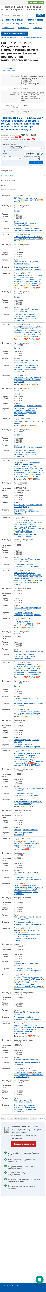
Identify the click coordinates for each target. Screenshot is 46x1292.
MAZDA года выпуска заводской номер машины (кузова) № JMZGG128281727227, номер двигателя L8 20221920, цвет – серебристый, (28, 890)
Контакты (37, 28)
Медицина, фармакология (24, 833)
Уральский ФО (19, 505)
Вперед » (42, 1118)
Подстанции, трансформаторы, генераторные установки (26, 512)
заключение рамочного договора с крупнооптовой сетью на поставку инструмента (27, 380)
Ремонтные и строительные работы (24, 657)
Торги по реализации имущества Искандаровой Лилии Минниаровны (28, 713)
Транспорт (18, 564)
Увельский (19, 790)
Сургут (26, 507)
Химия (16, 1062)
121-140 (33, 1118)
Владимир (25, 610)
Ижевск (27, 225)
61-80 (10, 1118)
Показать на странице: (32, 157)
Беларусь (17, 651)
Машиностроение (21, 703)
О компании (23, 28)
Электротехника (20, 510)
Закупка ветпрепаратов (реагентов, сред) (28, 803)
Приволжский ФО (20, 223)
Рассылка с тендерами (12, 24)
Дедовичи (25, 919)
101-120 (25, 1118)
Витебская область (30, 830)
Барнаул (17, 1014)
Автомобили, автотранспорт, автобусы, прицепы (27, 565)
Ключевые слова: (9, 144)
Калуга (24, 311)
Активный (30, 154)
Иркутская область (34, 406)
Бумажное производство (32, 230)
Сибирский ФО (19, 406)
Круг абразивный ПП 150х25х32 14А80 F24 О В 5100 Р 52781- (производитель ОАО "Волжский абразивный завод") (28, 1074)
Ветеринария (19, 835)
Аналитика (32, 24)
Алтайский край (33, 1012)
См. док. (17, 211)
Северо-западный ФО (22, 698)
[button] (40, 1280)
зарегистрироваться (19, 1132)
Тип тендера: (7, 156)
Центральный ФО (21, 309)
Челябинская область (35, 788)
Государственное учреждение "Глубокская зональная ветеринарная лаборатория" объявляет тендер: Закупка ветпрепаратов (29, 1029)
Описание (8, 69)
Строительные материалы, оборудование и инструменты (25, 318)
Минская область (29, 651)
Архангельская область (23, 1102)
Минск (40, 651)
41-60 (3, 1118)
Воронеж (24, 561)
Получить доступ (10, 1285)
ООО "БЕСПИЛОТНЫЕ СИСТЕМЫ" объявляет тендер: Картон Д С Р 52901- (28, 239)
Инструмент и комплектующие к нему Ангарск (29, 422)
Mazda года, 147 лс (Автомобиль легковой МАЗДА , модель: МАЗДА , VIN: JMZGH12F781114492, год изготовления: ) (27, 845)
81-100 (17, 1118)
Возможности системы (12, 20)
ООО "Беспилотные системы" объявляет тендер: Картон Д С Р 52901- (28, 200)
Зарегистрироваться (24, 1144)
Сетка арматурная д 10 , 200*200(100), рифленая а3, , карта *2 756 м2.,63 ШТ (27, 623)
